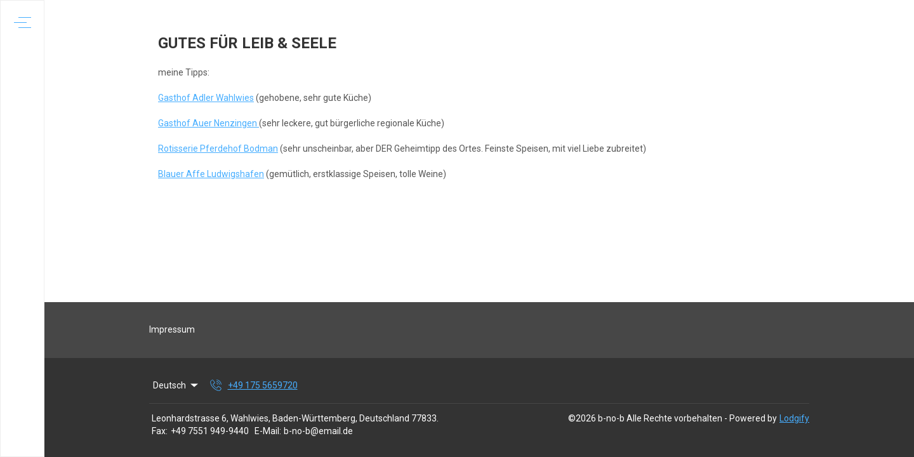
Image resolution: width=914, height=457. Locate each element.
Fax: (160, 431)
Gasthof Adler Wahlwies (206, 98)
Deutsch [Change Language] (176, 385)
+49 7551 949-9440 (210, 431)
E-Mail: (268, 431)
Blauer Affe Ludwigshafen (211, 174)
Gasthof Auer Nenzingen (208, 123)
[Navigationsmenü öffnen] (22, 22)
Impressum (172, 329)
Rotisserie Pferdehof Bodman (218, 148)
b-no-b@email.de (318, 431)
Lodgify (794, 418)
